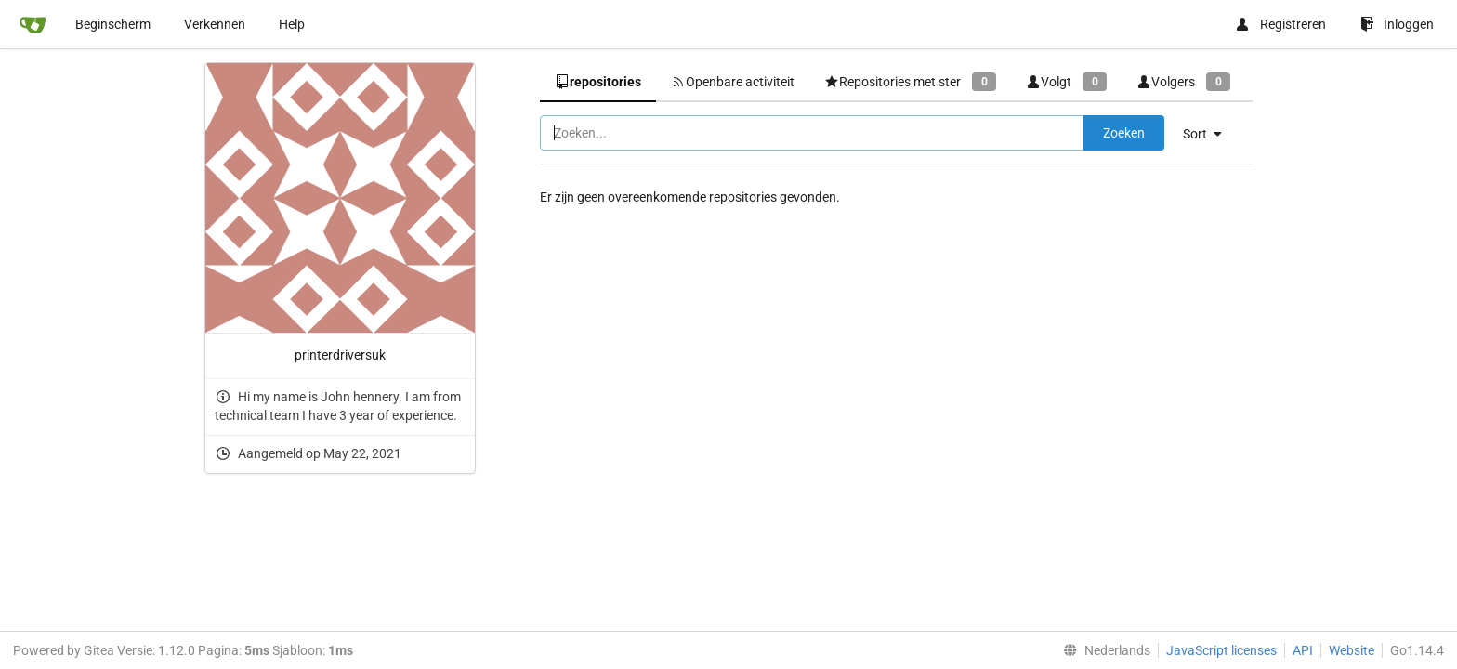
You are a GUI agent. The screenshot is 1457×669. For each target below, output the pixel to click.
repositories (598, 81)
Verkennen (214, 24)
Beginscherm (113, 24)
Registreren (1280, 24)
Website (1351, 650)
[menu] (1209, 134)
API (1303, 650)
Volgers (1183, 81)
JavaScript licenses (1221, 650)
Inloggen (1397, 24)
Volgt (1066, 81)
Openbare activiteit (732, 81)
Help (292, 24)
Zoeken (1124, 132)
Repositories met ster (910, 81)
